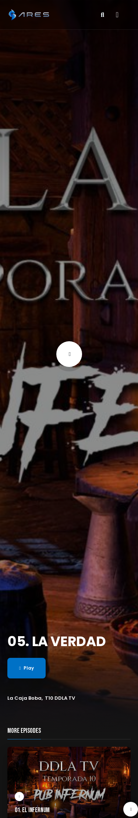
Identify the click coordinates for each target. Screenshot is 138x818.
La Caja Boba (24, 698)
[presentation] (130, 809)
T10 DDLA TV (60, 698)
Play (26, 668)
